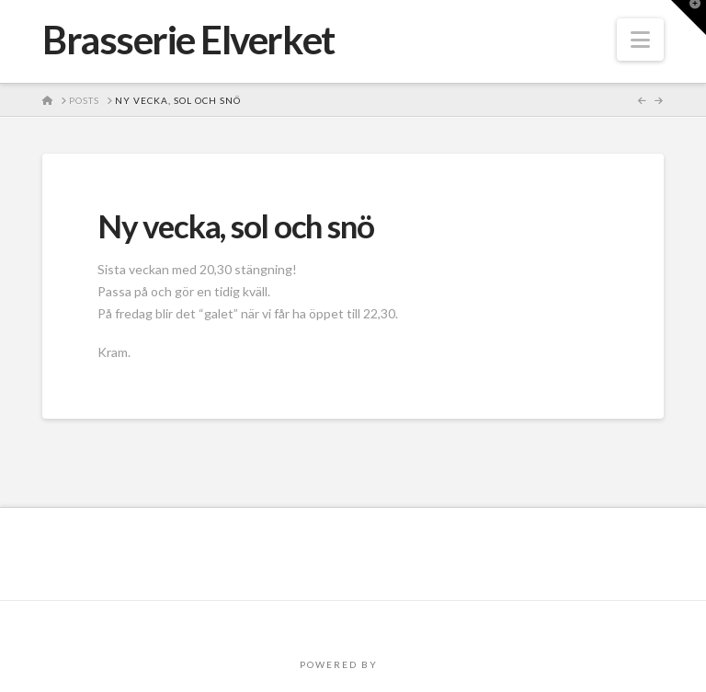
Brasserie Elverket (188, 39)
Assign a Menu (353, 624)
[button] (640, 39)
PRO (393, 664)
